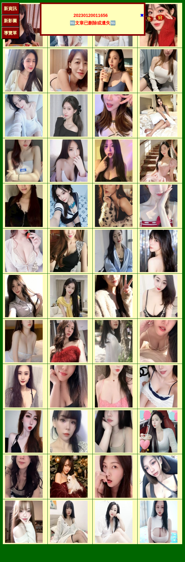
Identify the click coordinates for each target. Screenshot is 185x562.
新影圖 (10, 20)
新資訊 (10, 8)
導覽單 (10, 32)
